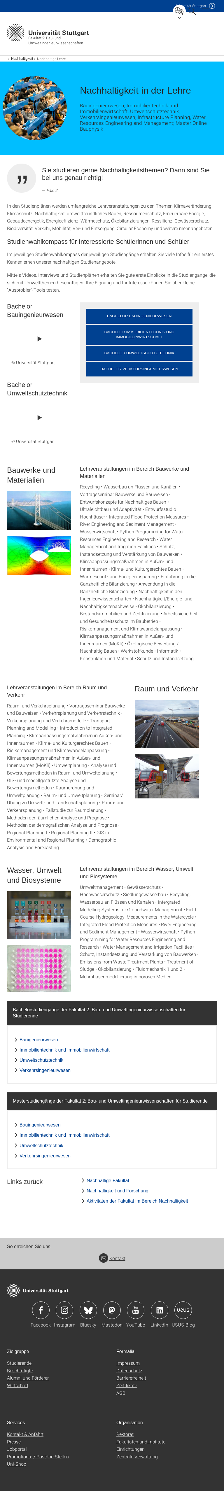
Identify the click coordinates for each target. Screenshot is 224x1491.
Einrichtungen (130, 1449)
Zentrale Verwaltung (137, 1456)
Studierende (19, 1363)
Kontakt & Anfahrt (25, 1434)
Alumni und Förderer (28, 1378)
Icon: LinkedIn (159, 1310)
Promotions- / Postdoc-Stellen (38, 1456)
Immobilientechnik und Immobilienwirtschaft (65, 1049)
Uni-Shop (16, 1464)
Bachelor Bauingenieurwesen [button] (139, 316)
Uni (190, 5)
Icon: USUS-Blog (183, 1310)
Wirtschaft (17, 1385)
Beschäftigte (20, 1370)
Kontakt (112, 1258)
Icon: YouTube (135, 1310)
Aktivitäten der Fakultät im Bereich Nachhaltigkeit (137, 1201)
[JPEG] (39, 510)
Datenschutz (129, 1370)
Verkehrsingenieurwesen (45, 1070)
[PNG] (39, 555)
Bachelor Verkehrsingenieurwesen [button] (139, 369)
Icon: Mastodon (112, 1310)
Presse (14, 1442)
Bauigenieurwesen (39, 1039)
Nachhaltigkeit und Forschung (117, 1190)
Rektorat (125, 1434)
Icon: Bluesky (88, 1310)
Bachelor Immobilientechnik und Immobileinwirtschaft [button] (139, 334)
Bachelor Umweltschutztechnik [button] (139, 353)
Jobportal (17, 1449)
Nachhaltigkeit (22, 59)
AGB (120, 1393)
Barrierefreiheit (131, 1378)
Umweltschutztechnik (41, 1060)
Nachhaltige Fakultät (108, 1180)
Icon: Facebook (41, 1310)
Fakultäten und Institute (140, 1442)
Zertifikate (126, 1385)
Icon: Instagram (64, 1310)
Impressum (128, 1363)
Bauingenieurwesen (40, 1124)
